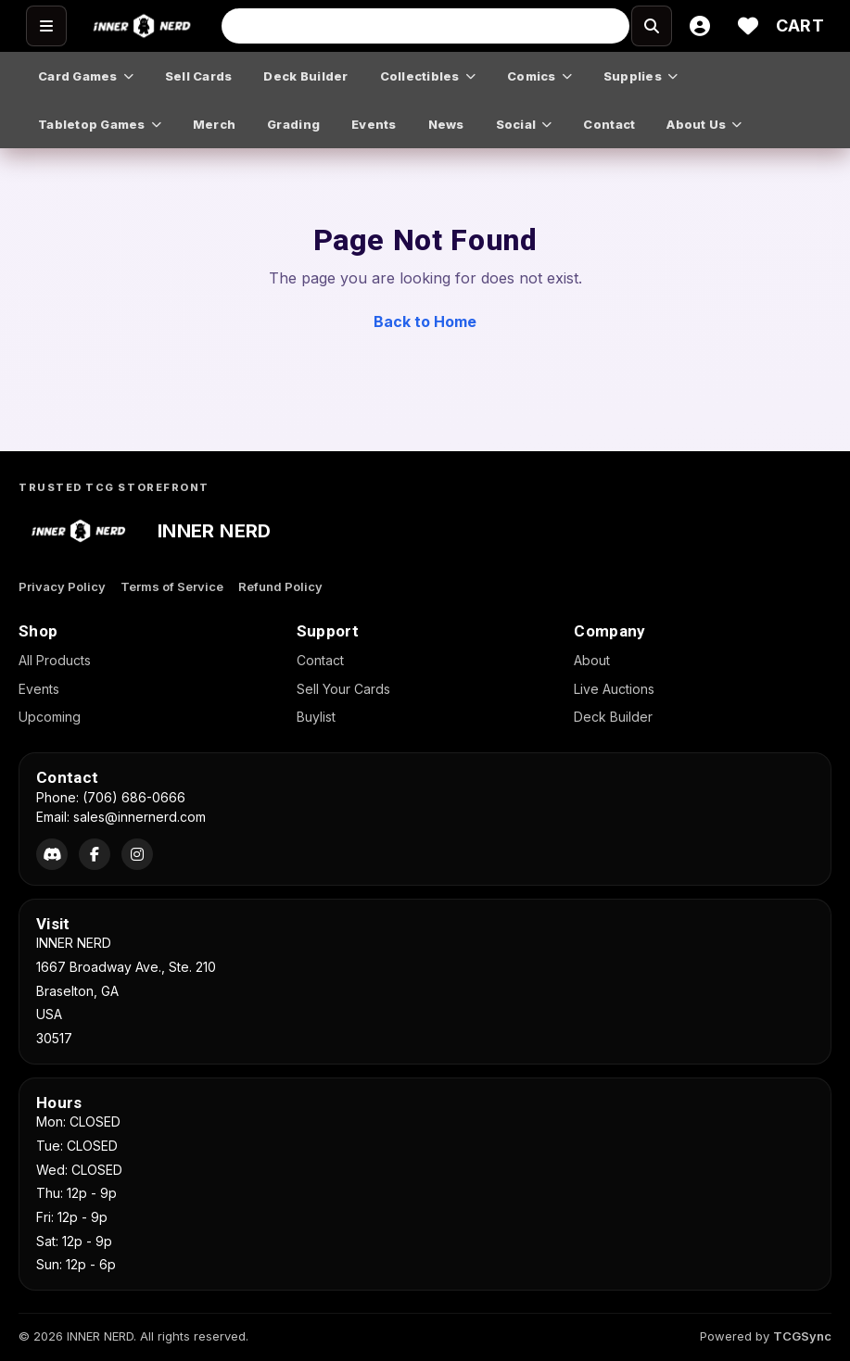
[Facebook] (94, 854)
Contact (320, 660)
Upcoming (50, 717)
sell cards (199, 76)
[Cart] (800, 26)
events (374, 124)
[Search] (609, 26)
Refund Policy (280, 586)
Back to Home (425, 321)
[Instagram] (137, 854)
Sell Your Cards (343, 689)
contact (609, 124)
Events (39, 689)
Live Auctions (614, 689)
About (592, 660)
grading (293, 124)
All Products (55, 660)
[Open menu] (46, 26)
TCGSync (802, 1336)
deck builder (305, 76)
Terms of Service (172, 586)
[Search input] (425, 26)
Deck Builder (613, 717)
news (446, 124)
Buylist (316, 717)
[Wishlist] (748, 26)
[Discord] (52, 854)
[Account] (699, 26)
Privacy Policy (62, 586)
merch (214, 124)
